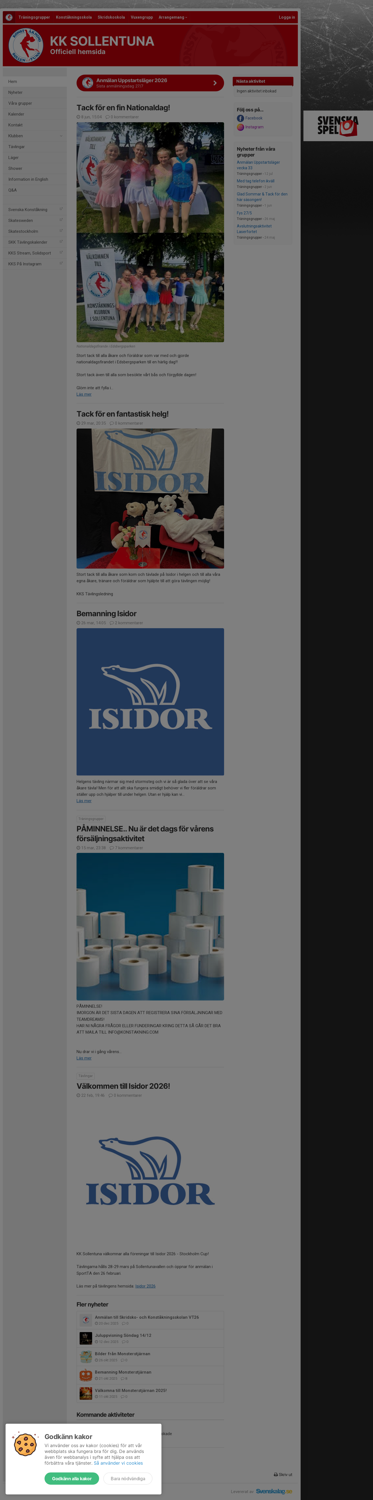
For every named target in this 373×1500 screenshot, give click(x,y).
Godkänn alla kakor (72, 1478)
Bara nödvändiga (128, 1478)
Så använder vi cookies (118, 1463)
